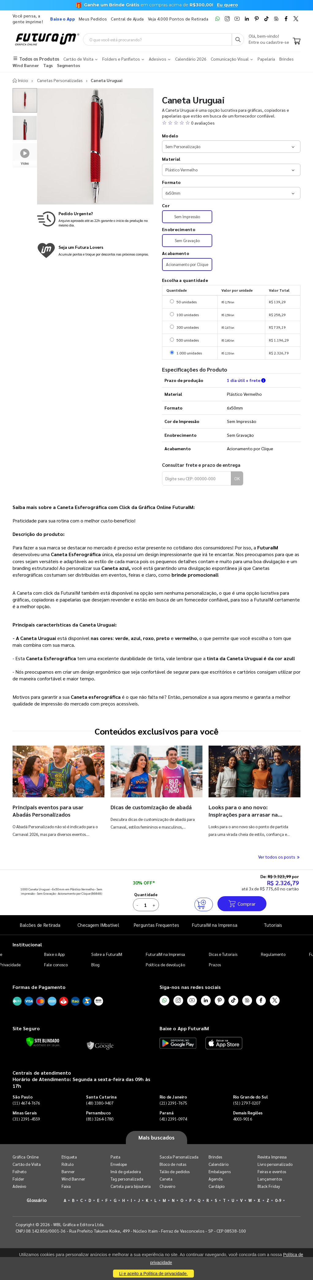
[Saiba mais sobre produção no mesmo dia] (95, 219)
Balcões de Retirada (40, 925)
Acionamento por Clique (187, 264)
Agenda (216, 1178)
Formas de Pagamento (39, 987)
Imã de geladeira (126, 1171)
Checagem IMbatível (98, 925)
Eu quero (227, 5)
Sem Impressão (187, 216)
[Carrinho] (296, 41)
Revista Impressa (272, 1156)
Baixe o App (54, 954)
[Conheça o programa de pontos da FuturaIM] (95, 250)
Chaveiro (167, 1186)
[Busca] (238, 39)
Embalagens (220, 1171)
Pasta (115, 1156)
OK (237, 478)
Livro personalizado (275, 1164)
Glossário (37, 1200)
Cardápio (217, 1186)
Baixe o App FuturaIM (184, 1028)
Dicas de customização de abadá (151, 806)
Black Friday (269, 1186)
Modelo (170, 135)
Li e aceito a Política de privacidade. (153, 1273)
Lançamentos (270, 1178)
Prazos (215, 964)
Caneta (166, 1178)
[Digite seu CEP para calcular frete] (196, 478)
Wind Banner (73, 1178)
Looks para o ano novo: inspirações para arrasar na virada (243, 814)
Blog (95, 964)
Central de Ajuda (127, 18)
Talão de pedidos (175, 1171)
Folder (18, 1178)
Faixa (66, 1186)
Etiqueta (69, 1156)
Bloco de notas (173, 1164)
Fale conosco (56, 964)
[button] (231, 122)
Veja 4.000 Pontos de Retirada (178, 18)
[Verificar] (42, 1042)
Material (171, 159)
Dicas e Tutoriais (223, 954)
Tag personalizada (127, 1178)
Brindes (215, 1156)
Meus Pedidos (93, 18)
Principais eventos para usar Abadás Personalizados (48, 810)
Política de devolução (165, 964)
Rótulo (68, 1164)
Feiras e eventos (272, 1171)
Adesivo (19, 1186)
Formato (171, 182)
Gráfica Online (26, 1156)
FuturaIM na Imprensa (214, 925)
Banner (68, 1171)
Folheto (19, 1171)
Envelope (119, 1164)
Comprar (241, 903)
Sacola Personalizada (179, 1156)
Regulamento (273, 954)
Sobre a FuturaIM (106, 954)
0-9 (278, 1200)
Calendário (218, 1164)
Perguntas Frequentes (156, 925)
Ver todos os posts (279, 856)
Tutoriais (273, 925)
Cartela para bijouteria (131, 1186)
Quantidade (145, 894)
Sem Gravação (187, 240)
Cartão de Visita (27, 1164)
